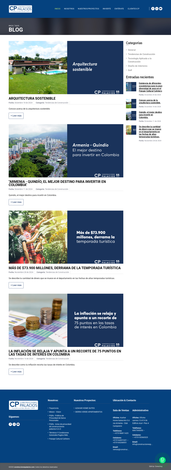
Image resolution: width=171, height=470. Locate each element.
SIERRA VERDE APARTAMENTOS (88, 412)
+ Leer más (16, 115)
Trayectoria (54, 408)
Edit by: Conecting (155, 466)
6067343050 (137, 430)
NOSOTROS (69, 9)
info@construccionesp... (142, 444)
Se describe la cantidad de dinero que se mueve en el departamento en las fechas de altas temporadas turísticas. (150, 131)
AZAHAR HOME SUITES (85, 408)
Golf (130, 70)
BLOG (17, 26)
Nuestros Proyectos (88, 9)
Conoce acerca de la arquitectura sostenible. (150, 101)
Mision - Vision (55, 412)
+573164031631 (120, 440)
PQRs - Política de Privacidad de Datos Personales (57, 418)
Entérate (119, 9)
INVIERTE (107, 9)
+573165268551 (120, 442)
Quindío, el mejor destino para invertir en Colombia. (150, 115)
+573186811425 (121, 433)
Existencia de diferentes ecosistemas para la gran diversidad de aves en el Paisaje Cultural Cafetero (150, 87)
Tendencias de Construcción (141, 54)
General (132, 50)
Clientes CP (133, 9)
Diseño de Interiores (137, 66)
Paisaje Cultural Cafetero (59, 439)
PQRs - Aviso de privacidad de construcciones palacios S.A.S (60, 426)
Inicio (57, 9)
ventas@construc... (121, 449)
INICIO (11, 26)
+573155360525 (141, 437)
